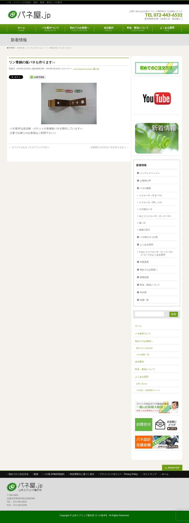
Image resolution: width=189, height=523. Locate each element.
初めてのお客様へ (149, 269)
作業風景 (144, 262)
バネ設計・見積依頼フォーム (148, 390)
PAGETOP (174, 467)
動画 (36, 474)
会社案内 (139, 361)
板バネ (96, 68)
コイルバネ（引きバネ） (151, 195)
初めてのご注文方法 (144, 348)
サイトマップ (149, 474)
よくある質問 (146, 244)
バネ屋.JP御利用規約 (54, 474)
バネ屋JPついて (143, 333)
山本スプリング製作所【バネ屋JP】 (90, 515)
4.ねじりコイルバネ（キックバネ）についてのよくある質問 (156, 253)
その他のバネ (145, 209)
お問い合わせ (141, 384)
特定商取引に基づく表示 (82, 474)
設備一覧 (144, 300)
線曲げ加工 (144, 229)
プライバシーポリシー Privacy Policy (119, 474)
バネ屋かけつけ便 (149, 237)
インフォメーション (83, 68)
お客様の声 (145, 180)
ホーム (138, 326)
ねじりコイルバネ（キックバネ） (155, 216)
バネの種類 (145, 188)
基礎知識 (144, 277)
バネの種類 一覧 (142, 355)
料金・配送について (150, 285)
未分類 (143, 292)
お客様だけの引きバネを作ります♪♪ (110, 147)
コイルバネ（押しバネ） (151, 202)
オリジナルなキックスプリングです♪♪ (29, 147)
